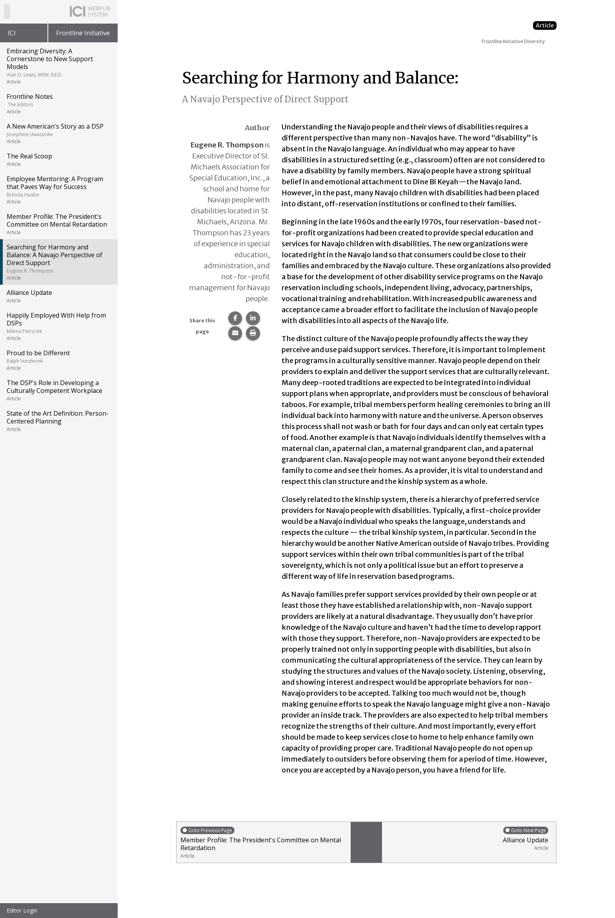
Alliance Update (58, 296)
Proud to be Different (58, 360)
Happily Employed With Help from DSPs (58, 326)
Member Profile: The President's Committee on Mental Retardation (58, 224)
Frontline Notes (58, 103)
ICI (12, 33)
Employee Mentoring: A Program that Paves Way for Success (58, 190)
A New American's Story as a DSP (58, 133)
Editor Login (22, 910)
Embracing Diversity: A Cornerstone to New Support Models (58, 66)
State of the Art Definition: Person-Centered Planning (58, 421)
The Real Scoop (58, 159)
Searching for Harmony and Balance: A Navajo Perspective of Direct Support (58, 262)
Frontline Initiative (83, 33)
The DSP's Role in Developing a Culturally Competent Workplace (58, 390)
